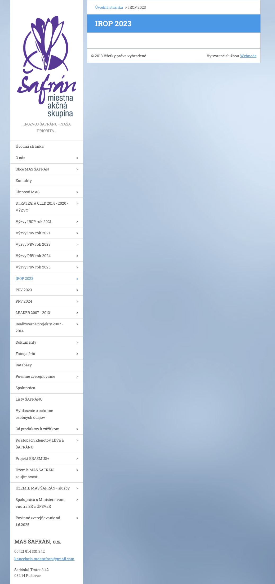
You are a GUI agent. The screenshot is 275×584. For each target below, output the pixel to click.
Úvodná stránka (30, 146)
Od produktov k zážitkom (38, 428)
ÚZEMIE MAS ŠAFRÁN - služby (43, 488)
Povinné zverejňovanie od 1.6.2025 (38, 521)
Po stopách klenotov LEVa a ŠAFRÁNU (40, 444)
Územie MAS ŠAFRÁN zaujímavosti (35, 473)
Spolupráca (25, 387)
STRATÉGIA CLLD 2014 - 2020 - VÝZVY (42, 207)
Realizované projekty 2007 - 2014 (39, 327)
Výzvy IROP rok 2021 (33, 221)
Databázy (24, 364)
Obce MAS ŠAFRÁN (32, 169)
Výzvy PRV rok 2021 (33, 232)
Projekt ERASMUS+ (32, 458)
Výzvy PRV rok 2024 (33, 255)
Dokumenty (26, 342)
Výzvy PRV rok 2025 (33, 266)
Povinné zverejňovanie (35, 376)
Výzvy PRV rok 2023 (33, 244)
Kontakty (24, 180)
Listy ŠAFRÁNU (29, 399)
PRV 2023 (24, 289)
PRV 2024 (24, 301)
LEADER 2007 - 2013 (33, 312)
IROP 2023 (24, 278)
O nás (20, 157)
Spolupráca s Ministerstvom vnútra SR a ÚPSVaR (40, 503)
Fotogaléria (25, 353)
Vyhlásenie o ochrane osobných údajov (34, 414)
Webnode (248, 55)
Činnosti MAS (27, 191)
